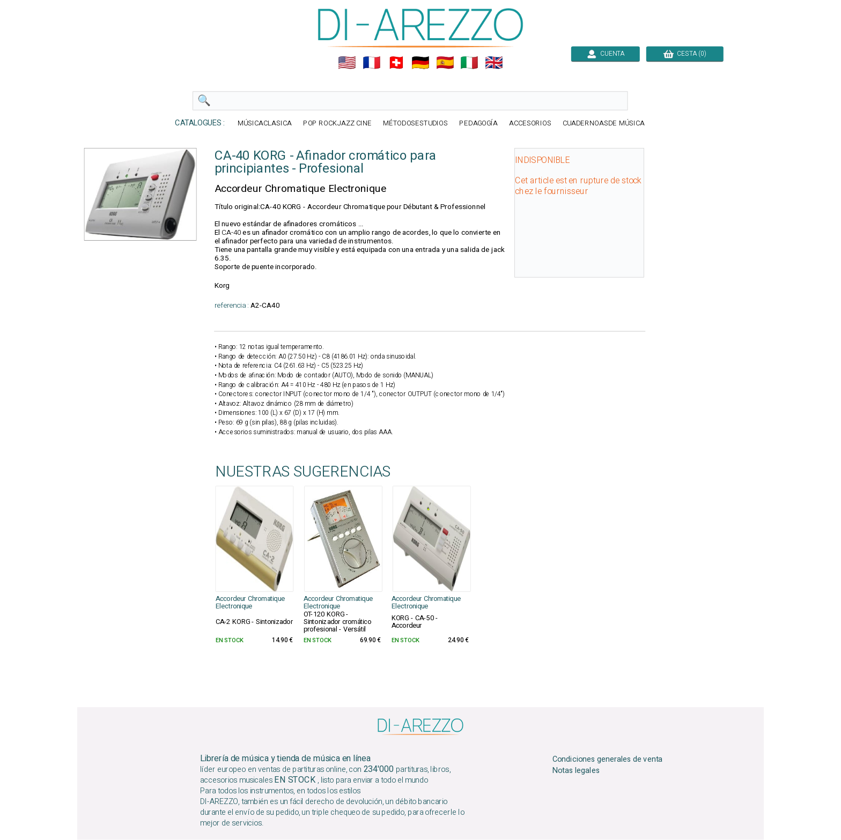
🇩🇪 (420, 62)
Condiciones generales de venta (607, 759)
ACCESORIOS (530, 123)
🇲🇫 (372, 62)
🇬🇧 (494, 62)
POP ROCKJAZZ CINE (337, 123)
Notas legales (576, 771)
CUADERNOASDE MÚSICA (604, 123)
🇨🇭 (396, 62)
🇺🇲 (347, 62)
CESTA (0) (684, 53)
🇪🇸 (445, 62)
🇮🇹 (469, 62)
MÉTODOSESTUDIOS (415, 123)
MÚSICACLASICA (265, 123)
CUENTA (605, 53)
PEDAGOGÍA (478, 123)
